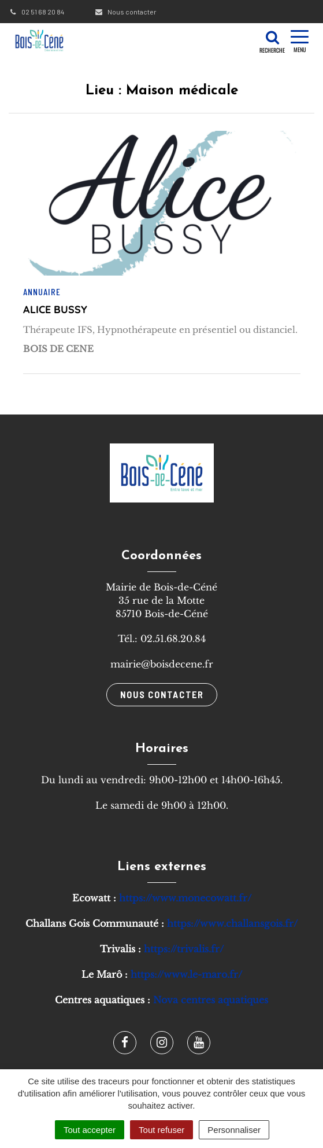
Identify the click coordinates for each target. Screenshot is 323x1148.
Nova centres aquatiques (210, 1000)
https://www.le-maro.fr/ (186, 974)
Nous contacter (125, 12)
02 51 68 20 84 (36, 12)
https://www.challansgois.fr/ (232, 923)
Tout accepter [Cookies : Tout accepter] (90, 1130)
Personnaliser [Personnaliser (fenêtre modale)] (234, 1130)
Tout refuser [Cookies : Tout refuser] (161, 1130)
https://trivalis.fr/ (184, 949)
